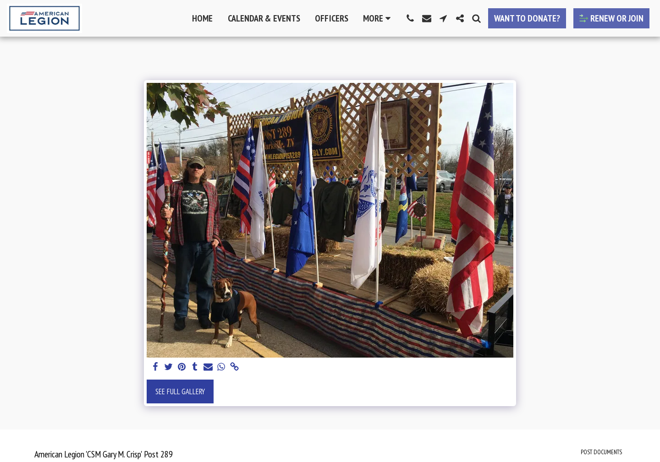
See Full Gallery (180, 391)
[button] (410, 18)
